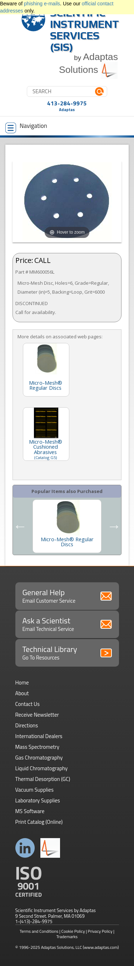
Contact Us (27, 704)
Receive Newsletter (37, 715)
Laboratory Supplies (37, 800)
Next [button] (114, 526)
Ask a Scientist (67, 623)
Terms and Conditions (39, 931)
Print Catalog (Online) (39, 822)
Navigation (26, 127)
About (22, 693)
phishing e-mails (42, 3)
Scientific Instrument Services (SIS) (84, 29)
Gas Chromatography (39, 757)
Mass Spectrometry (37, 747)
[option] (67, 526)
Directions (26, 725)
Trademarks (67, 936)
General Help (67, 595)
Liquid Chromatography (41, 768)
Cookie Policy (73, 931)
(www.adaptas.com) (101, 947)
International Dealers (39, 736)
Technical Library (67, 652)
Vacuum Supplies (34, 790)
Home (22, 682)
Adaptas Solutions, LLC (61, 947)
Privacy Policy (100, 931)
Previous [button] (20, 526)
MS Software (30, 811)
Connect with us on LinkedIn (25, 848)
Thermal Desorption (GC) (42, 779)
